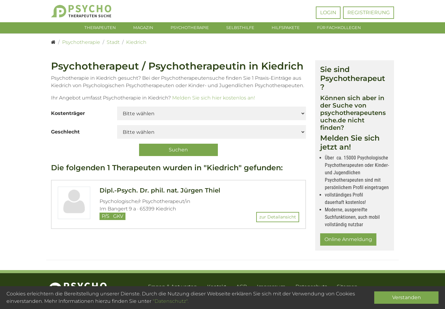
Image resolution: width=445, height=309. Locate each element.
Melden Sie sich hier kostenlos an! (213, 99)
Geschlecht (65, 133)
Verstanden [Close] (406, 297)
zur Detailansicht (277, 218)
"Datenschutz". (171, 301)
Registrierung (368, 12)
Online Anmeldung (348, 240)
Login (328, 12)
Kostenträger (68, 114)
